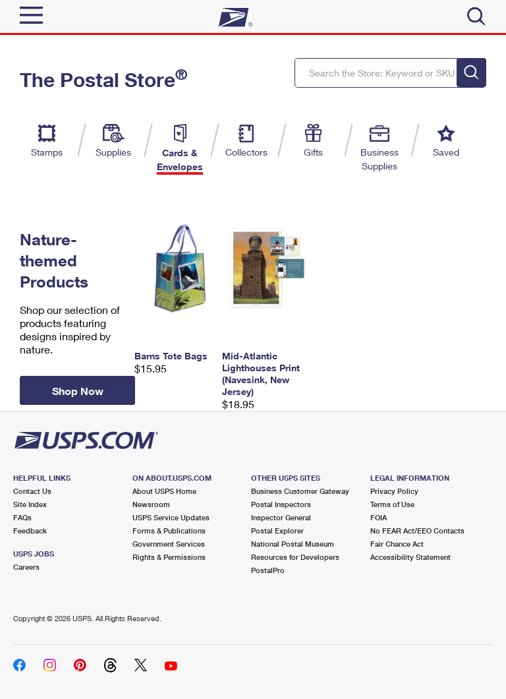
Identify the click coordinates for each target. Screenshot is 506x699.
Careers (26, 566)
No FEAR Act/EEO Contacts (417, 530)
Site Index (30, 504)
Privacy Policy (394, 491)
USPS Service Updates (171, 517)
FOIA (378, 517)
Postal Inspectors (281, 504)
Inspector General (281, 517)
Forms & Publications (169, 530)
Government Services (168, 543)
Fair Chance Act (397, 543)
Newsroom (151, 504)
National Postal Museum (292, 543)
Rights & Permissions (169, 557)
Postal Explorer (277, 530)
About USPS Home (164, 491)
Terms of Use (392, 504)
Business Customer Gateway (300, 491)
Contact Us (32, 491)
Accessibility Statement (410, 557)
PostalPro (268, 570)
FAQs (22, 517)
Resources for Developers (295, 557)
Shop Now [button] (77, 390)
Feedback (30, 530)
